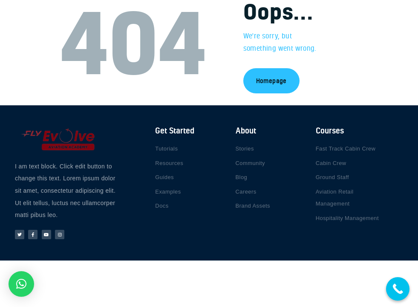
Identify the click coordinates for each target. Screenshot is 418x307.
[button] (21, 284)
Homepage (271, 81)
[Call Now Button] (397, 289)
